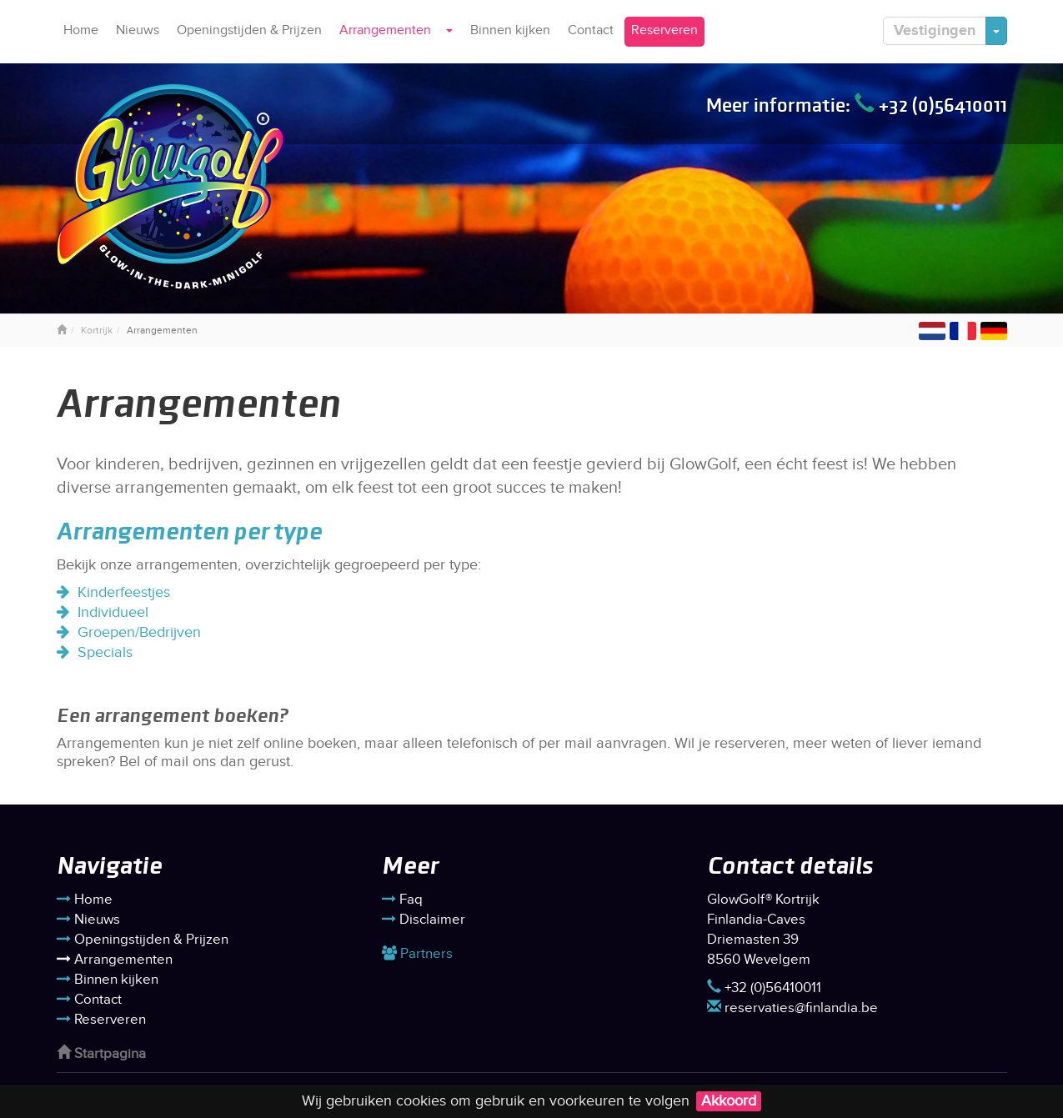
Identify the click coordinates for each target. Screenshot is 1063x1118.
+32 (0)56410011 (931, 105)
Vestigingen (934, 31)
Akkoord (728, 1101)
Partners (417, 953)
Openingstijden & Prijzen (249, 30)
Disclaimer (423, 919)
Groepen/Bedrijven (139, 632)
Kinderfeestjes (124, 592)
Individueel (113, 612)
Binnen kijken (510, 30)
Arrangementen (385, 30)
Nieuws (137, 30)
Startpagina (101, 1053)
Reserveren (664, 30)
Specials (105, 652)
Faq (402, 899)
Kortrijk (97, 330)
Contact (591, 30)
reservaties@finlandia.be (792, 1008)
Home (80, 30)
